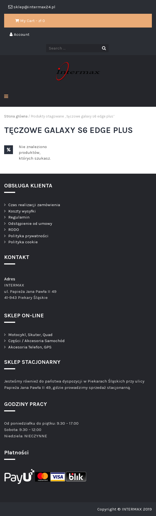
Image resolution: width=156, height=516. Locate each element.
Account (19, 34)
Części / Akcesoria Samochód (36, 340)
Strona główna (16, 116)
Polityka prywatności (28, 235)
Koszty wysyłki (22, 211)
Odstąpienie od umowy (30, 223)
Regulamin (18, 217)
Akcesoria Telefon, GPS (30, 347)
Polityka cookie (23, 241)
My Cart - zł (30, 20)
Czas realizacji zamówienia (34, 204)
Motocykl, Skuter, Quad (30, 334)
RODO (13, 229)
